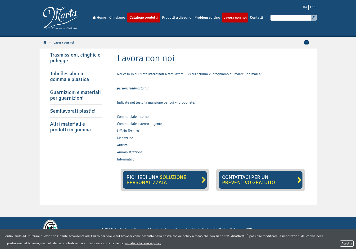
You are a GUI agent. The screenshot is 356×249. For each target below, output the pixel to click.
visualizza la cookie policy (143, 243)
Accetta (347, 243)
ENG (312, 7)
